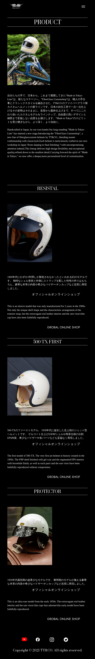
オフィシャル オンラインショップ (26, 302)
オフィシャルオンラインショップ (56, 294)
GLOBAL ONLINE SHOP (21, 321)
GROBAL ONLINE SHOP (63, 327)
